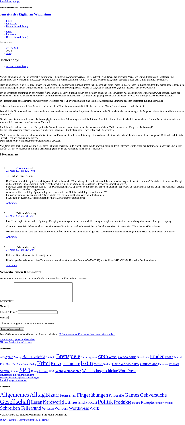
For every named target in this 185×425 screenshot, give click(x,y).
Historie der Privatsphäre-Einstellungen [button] (19, 381)
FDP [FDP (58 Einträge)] (2, 367)
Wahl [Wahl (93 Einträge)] (59, 375)
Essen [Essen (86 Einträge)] (169, 360)
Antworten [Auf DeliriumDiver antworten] (11, 265)
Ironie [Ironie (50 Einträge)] (26, 367)
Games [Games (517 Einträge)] (132, 399)
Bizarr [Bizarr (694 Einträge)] (52, 398)
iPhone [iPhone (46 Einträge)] (19, 368)
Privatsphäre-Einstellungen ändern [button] (17, 378)
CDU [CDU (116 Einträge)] (102, 360)
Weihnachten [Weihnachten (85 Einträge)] (73, 375)
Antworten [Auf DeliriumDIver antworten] (11, 236)
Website (4, 321)
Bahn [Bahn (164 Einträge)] (27, 360)
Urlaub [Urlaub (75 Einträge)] (43, 375)
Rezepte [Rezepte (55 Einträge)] (147, 406)
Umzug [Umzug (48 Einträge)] (35, 374)
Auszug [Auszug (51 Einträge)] (18, 360)
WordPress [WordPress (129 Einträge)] (127, 374)
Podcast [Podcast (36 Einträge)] (91, 406)
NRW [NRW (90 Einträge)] (135, 367)
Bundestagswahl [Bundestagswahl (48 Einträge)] (89, 360)
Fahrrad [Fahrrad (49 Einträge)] (178, 360)
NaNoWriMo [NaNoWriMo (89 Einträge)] (121, 367)
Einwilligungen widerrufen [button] (13, 384)
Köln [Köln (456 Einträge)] (87, 366)
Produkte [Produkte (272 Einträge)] (122, 405)
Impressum (11, 23)
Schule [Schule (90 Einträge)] (5, 375)
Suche (3, 42)
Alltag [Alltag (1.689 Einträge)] (37, 398)
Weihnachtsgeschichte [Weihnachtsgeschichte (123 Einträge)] (100, 374)
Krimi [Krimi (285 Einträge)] (43, 367)
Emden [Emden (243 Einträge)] (157, 360)
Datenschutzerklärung (17, 26)
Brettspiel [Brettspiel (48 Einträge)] (51, 360)
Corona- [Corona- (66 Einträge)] (112, 360)
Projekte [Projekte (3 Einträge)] (136, 406)
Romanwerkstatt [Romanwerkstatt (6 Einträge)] (163, 406)
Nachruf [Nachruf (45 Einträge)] (107, 368)
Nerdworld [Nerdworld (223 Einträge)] (53, 405)
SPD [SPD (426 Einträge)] (24, 373)
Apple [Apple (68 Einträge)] (9, 360)
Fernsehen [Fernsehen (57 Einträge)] (68, 399)
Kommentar (7, 304)
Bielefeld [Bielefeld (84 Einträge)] (38, 360)
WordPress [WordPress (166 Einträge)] (79, 411)
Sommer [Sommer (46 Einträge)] (14, 375)
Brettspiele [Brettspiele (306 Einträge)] (68, 360)
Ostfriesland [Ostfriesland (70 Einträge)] (74, 406)
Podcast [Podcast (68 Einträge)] (174, 367)
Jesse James (22, 168)
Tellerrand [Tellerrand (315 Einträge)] (31, 411)
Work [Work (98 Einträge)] (94, 412)
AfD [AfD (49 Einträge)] (2, 360)
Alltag (9, 53)
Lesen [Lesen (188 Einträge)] (36, 405)
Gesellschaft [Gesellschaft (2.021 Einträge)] (15, 405)
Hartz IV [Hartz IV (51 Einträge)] (10, 367)
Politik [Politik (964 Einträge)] (105, 405)
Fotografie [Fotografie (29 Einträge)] (116, 399)
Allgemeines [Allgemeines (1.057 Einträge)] (14, 398)
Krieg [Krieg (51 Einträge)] (33, 367)
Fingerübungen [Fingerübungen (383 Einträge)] (92, 398)
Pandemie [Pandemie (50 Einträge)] (163, 367)
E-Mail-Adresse (9, 315)
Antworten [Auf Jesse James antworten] (11, 203)
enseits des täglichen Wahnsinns (25, 14)
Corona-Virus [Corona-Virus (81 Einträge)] (127, 360)
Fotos (9, 20)
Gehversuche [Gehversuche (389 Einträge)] (153, 398)
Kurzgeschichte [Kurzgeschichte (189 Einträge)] (65, 367)
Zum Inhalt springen (10, 1)
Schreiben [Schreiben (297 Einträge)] (10, 411)
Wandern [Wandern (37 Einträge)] (61, 412)
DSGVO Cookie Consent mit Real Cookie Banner (24, 423)
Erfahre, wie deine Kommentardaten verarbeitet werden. (87, 338)
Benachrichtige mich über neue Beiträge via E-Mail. (29, 327)
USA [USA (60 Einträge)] (52, 374)
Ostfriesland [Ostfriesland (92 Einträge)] (149, 367)
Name (4, 310)
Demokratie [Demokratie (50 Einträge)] (143, 360)
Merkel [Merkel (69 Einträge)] (98, 367)
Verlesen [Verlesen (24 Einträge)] (48, 412)
